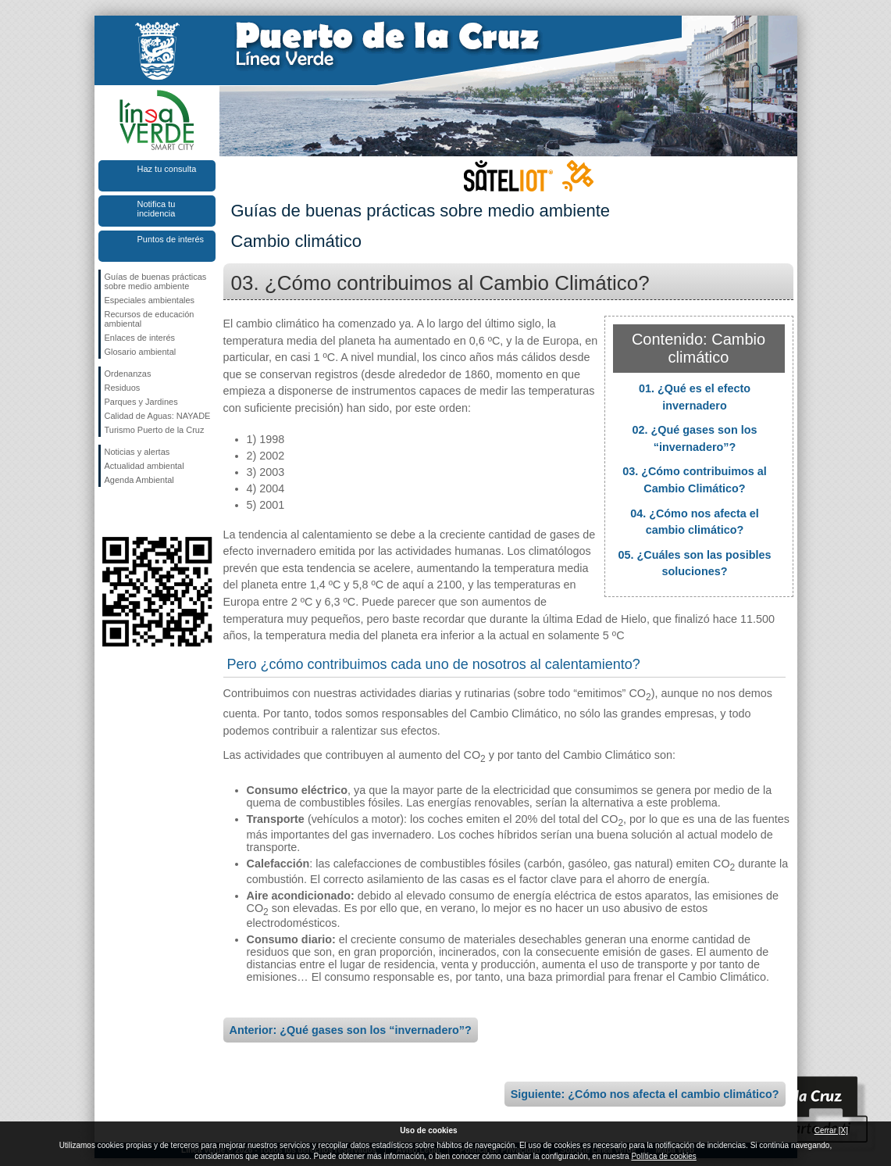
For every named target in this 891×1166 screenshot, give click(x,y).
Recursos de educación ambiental (149, 318)
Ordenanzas (128, 373)
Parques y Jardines (141, 401)
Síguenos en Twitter (133, 512)
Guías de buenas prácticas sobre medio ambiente (156, 281)
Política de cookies (663, 1156)
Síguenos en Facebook (107, 512)
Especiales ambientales (150, 300)
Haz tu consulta (167, 168)
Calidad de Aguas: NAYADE (158, 415)
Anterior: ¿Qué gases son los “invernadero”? (351, 1030)
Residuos (123, 387)
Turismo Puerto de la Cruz (155, 430)
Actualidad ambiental (144, 465)
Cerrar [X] (831, 1130)
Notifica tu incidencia (156, 208)
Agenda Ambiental (139, 480)
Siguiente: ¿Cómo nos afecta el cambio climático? (645, 1094)
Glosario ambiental (140, 351)
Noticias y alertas (137, 451)
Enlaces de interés (140, 337)
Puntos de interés (171, 239)
